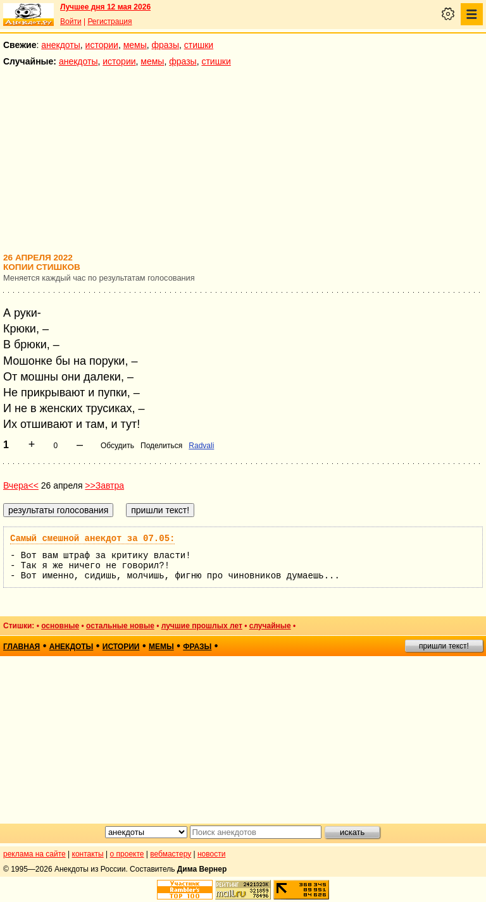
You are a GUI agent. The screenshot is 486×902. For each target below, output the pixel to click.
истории (101, 45)
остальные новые (120, 625)
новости (211, 854)
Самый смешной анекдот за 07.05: (92, 538)
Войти (71, 21)
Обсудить (117, 445)
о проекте (127, 854)
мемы (135, 45)
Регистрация (109, 21)
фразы (165, 45)
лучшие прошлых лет (201, 625)
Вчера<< (21, 485)
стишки (198, 45)
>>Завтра (104, 485)
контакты (88, 854)
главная (21, 646)
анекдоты (60, 45)
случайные (270, 625)
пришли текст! (444, 646)
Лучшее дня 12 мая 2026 (105, 7)
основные (60, 625)
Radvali (201, 445)
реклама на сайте (34, 854)
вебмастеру (170, 854)
